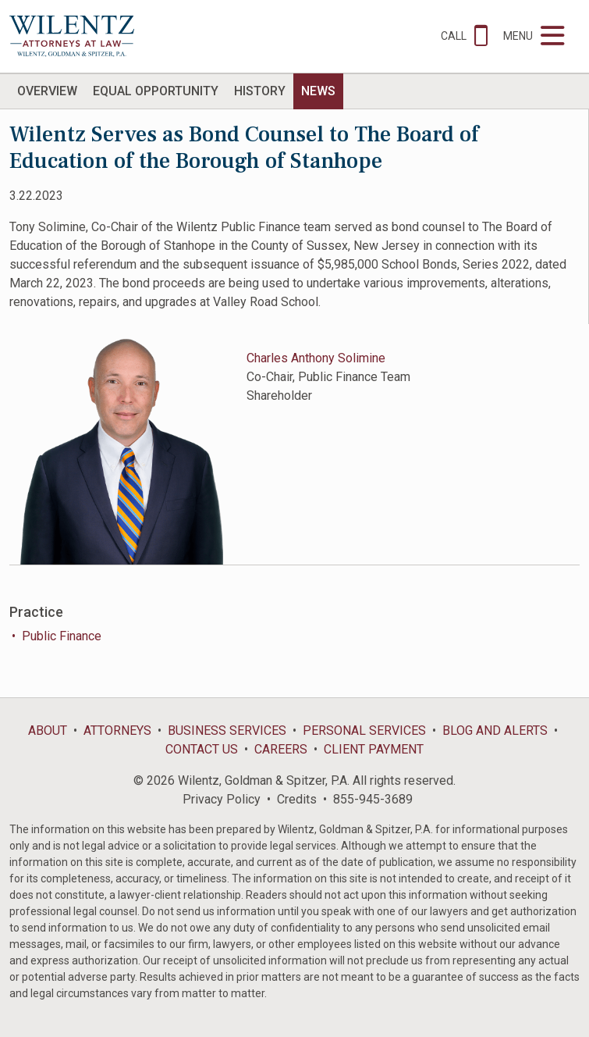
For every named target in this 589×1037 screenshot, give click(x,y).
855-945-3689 (373, 799)
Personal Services (364, 730)
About (47, 730)
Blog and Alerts (495, 730)
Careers (280, 749)
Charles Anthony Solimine (316, 358)
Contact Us (201, 749)
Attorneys (117, 730)
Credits (297, 799)
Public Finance (61, 636)
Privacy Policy (222, 799)
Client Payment (374, 749)
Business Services (227, 730)
